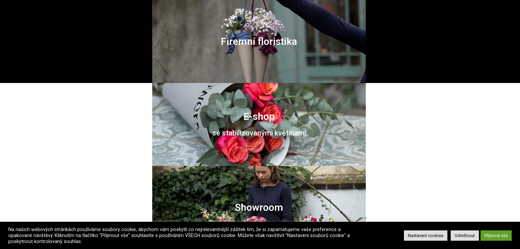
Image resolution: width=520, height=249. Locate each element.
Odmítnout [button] (465, 235)
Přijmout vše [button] (496, 235)
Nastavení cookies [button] (425, 235)
